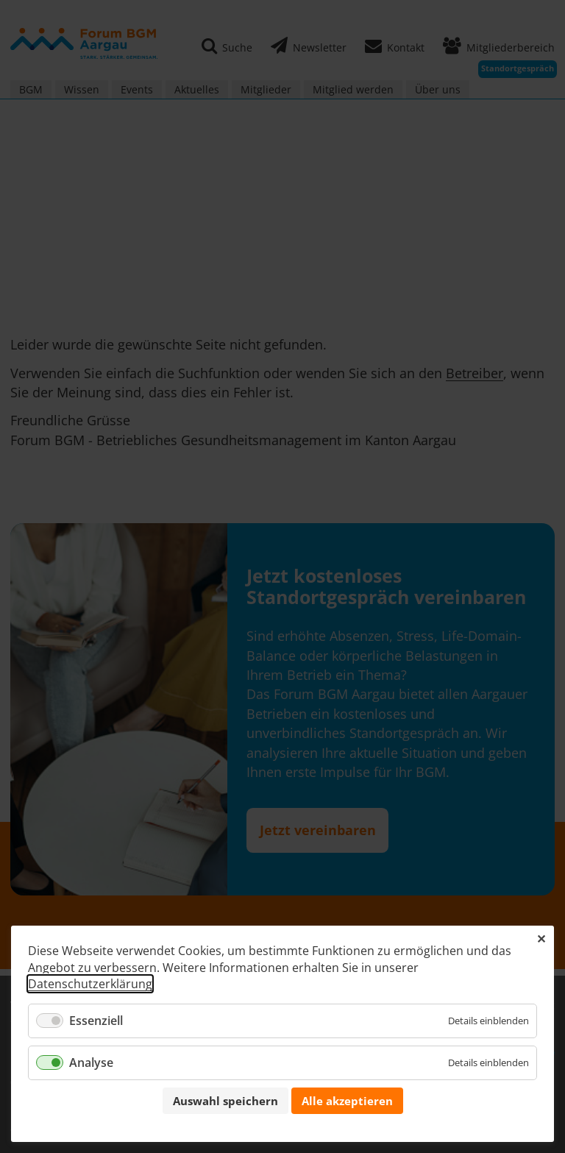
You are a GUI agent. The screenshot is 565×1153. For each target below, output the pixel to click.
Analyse (91, 1062)
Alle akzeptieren (347, 1100)
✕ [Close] (541, 939)
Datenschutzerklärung (90, 984)
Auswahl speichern (225, 1100)
